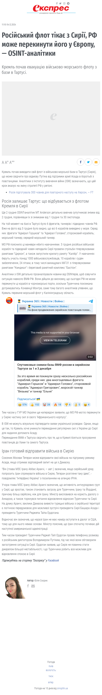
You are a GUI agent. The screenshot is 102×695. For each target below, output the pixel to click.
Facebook (53, 560)
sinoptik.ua (62, 688)
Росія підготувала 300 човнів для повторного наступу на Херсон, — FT (51, 192)
